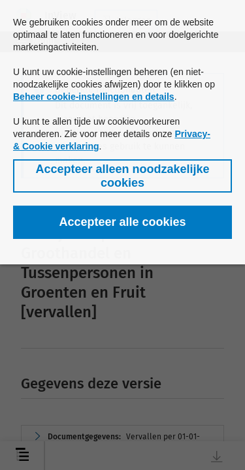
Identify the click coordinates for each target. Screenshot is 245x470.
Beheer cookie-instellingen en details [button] (93, 96)
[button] (122, 176)
